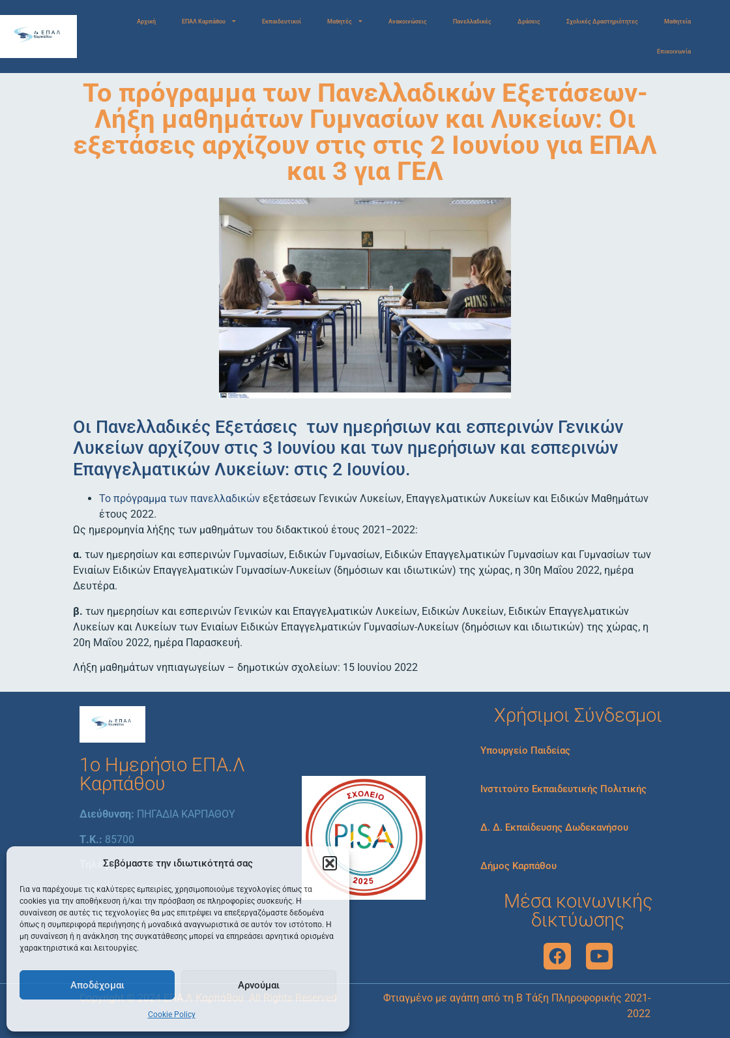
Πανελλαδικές (472, 21)
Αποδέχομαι (97, 985)
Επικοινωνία (674, 51)
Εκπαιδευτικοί (281, 21)
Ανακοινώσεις (407, 21)
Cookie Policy (172, 1014)
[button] (329, 863)
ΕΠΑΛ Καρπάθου (209, 21)
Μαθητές (344, 21)
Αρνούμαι (259, 985)
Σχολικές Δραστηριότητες (602, 21)
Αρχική (146, 21)
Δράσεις (529, 21)
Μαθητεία (677, 21)
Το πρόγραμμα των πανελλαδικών (179, 498)
